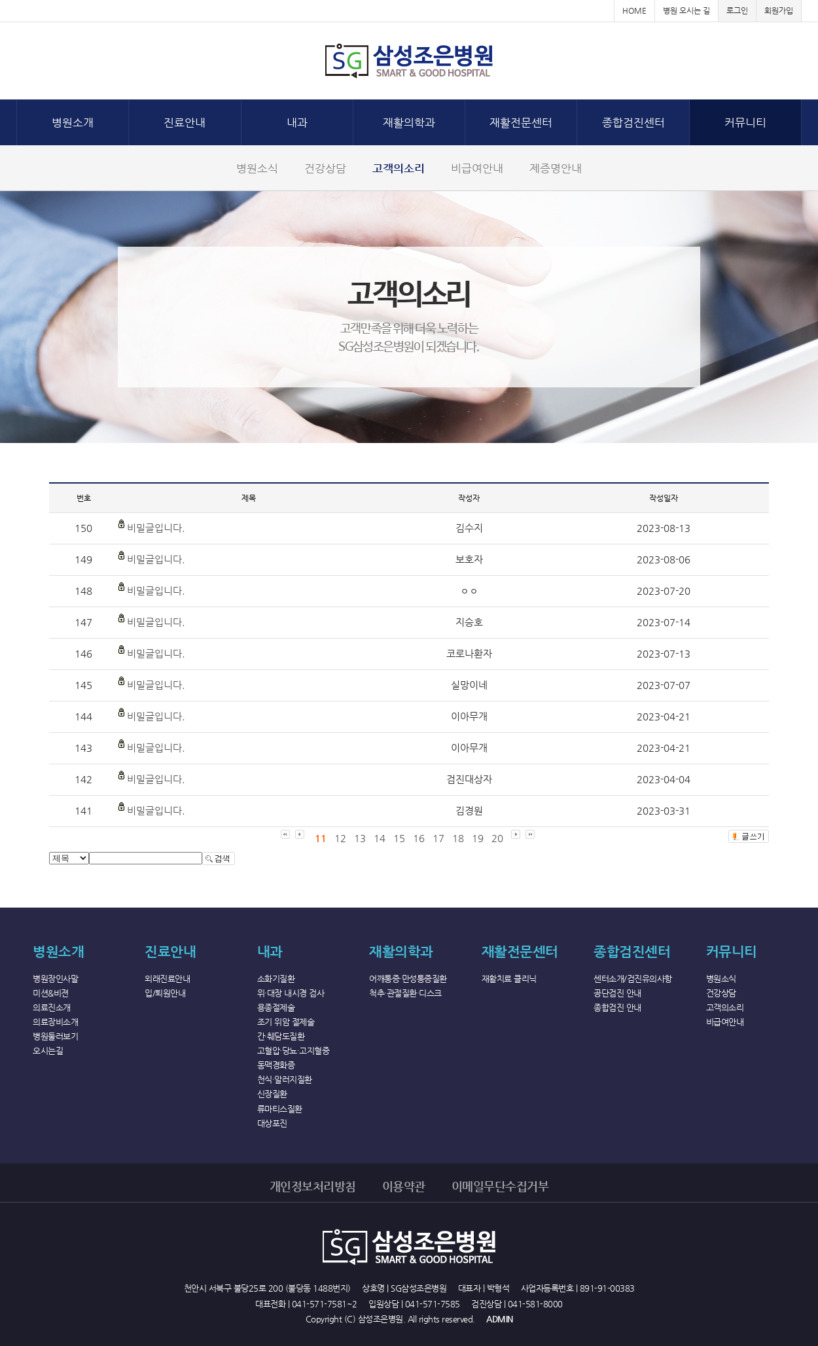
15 (399, 837)
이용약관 (403, 1186)
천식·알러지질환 (284, 1079)
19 (478, 837)
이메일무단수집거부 (500, 1186)
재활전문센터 (520, 122)
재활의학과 (409, 122)
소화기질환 (276, 978)
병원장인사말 (55, 978)
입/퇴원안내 (165, 993)
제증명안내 (555, 168)
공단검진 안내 (617, 993)
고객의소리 (398, 168)
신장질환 (272, 1094)
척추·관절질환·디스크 (405, 993)
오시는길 (48, 1050)
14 (379, 837)
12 (340, 837)
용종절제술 (276, 1007)
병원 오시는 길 (686, 10)
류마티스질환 (279, 1109)
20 (497, 837)
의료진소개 (52, 1007)
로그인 (737, 10)
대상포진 (272, 1123)
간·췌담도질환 (281, 1036)
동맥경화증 (276, 1065)
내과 (297, 122)
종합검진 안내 (617, 1007)
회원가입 (778, 10)
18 (458, 837)
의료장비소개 (55, 1022)
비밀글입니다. (156, 527)
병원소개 (73, 122)
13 (360, 837)
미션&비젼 (51, 993)
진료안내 (184, 122)
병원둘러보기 (55, 1036)
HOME (634, 10)
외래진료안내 (167, 978)
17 (438, 837)
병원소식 (257, 168)
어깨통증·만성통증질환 (408, 978)
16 (419, 837)
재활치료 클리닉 (509, 978)
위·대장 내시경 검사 (291, 993)
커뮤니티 (745, 122)
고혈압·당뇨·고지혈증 (293, 1050)
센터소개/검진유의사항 (633, 978)
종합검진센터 (633, 122)
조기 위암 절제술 (286, 1022)
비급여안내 (477, 168)
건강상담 (325, 168)
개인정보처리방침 (313, 1186)
